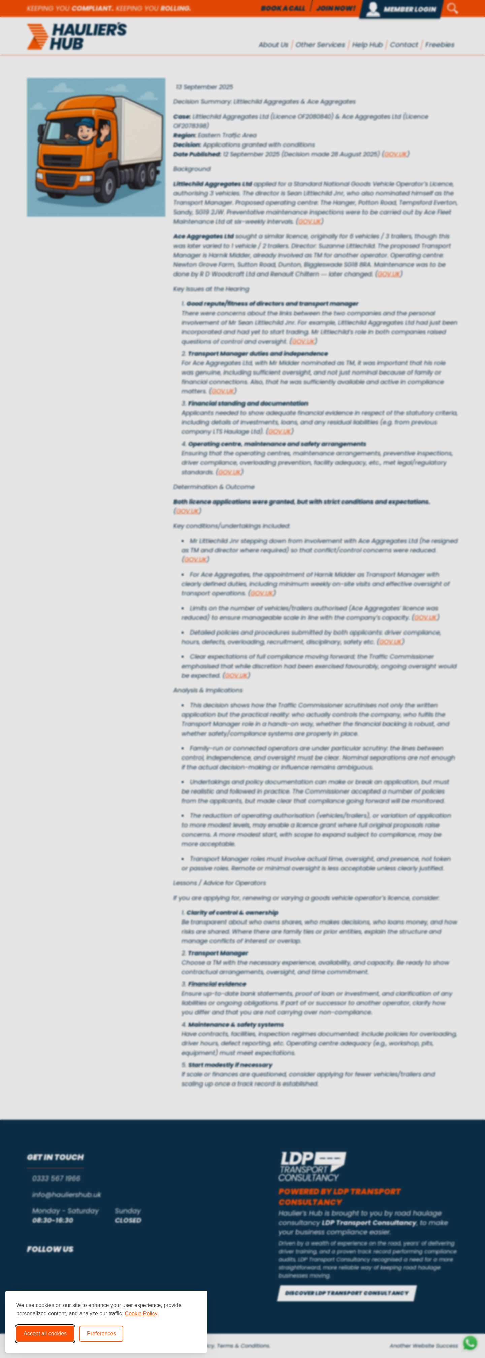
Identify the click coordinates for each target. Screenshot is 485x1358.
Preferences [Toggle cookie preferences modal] (101, 1333)
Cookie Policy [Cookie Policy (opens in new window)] (141, 1313)
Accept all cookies (45, 1333)
